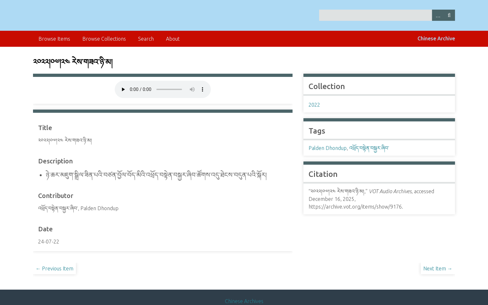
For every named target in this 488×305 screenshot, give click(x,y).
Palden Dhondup (328, 148)
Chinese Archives (244, 301)
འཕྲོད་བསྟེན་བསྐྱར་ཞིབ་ (369, 148)
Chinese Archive (436, 38)
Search (449, 15)
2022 (314, 105)
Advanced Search (437, 15)
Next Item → (437, 268)
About (173, 39)
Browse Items (54, 39)
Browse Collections (104, 39)
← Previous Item (54, 268)
